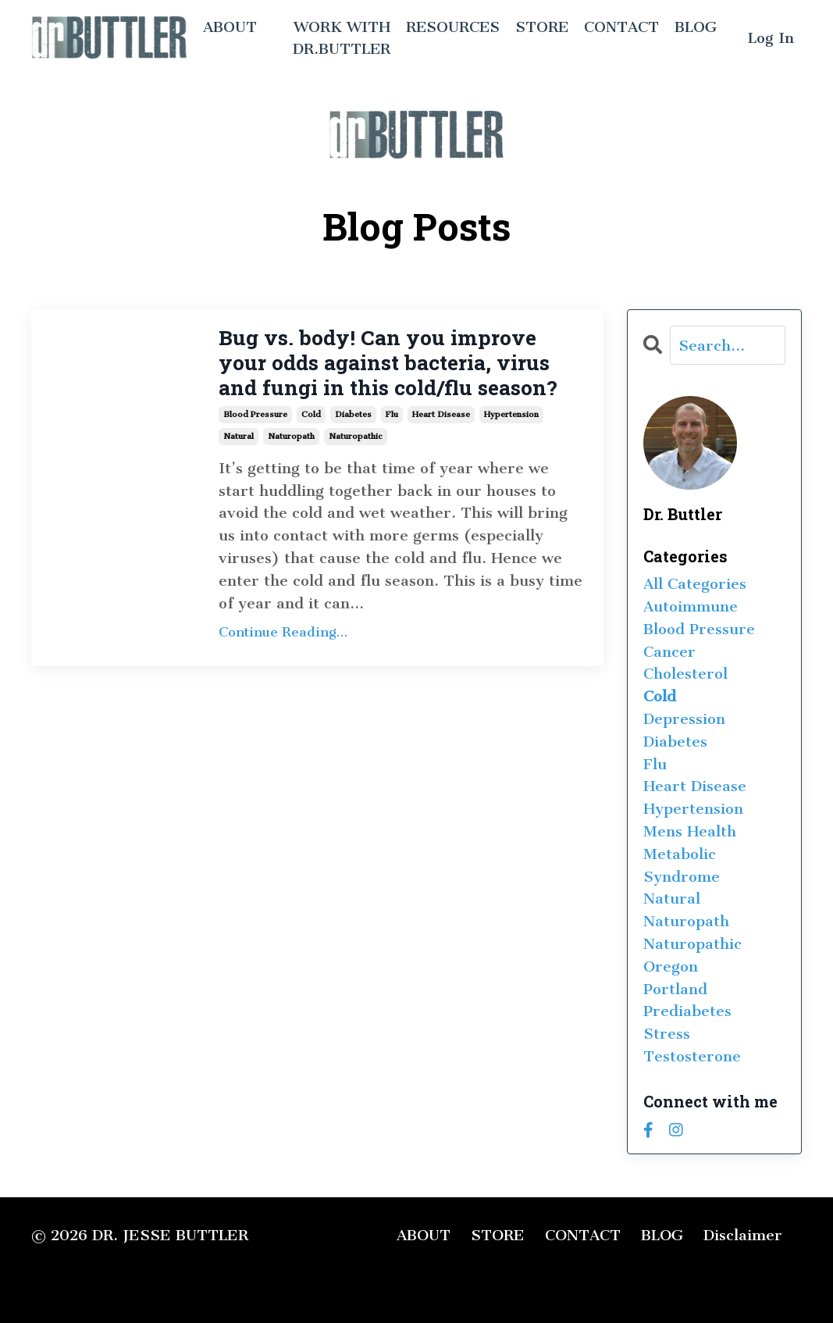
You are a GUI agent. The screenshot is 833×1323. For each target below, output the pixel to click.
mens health (689, 831)
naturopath (291, 471)
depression (684, 719)
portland (675, 989)
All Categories (694, 584)
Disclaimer (742, 1235)
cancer (669, 652)
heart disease (441, 449)
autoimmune (690, 606)
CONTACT (621, 26)
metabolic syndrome (681, 865)
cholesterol (685, 674)
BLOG (696, 26)
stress (666, 1034)
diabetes (353, 449)
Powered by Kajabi (748, 1283)
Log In (771, 38)
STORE (541, 26)
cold (311, 449)
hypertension (511, 449)
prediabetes (687, 1011)
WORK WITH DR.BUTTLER (338, 37)
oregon (670, 966)
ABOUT (230, 26)
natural (238, 471)
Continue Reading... (283, 668)
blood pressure (255, 449)
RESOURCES (450, 26)
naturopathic (356, 471)
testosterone (692, 1056)
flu (392, 449)
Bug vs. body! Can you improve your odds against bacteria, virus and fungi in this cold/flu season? (402, 381)
